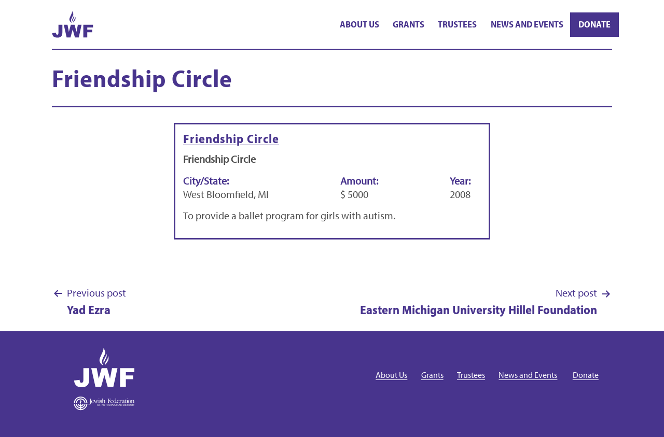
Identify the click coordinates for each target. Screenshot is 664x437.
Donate (594, 24)
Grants (408, 24)
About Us (359, 24)
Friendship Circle (231, 138)
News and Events (527, 24)
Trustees (457, 24)
